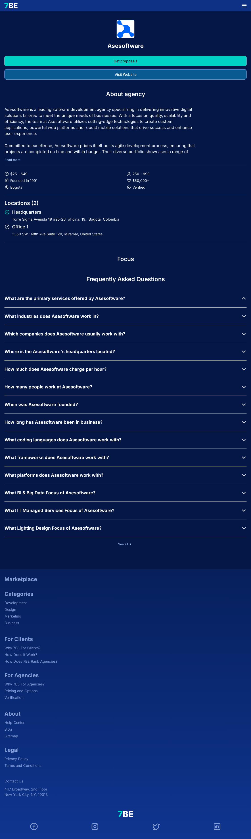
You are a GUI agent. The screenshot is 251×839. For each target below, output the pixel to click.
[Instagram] (94, 827)
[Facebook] (33, 827)
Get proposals (126, 61)
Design (10, 609)
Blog (8, 729)
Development (15, 603)
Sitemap (11, 736)
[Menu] (244, 5)
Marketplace (20, 579)
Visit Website (125, 74)
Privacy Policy (16, 759)
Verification (13, 697)
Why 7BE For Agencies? (24, 684)
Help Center (14, 722)
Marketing (12, 616)
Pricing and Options (21, 691)
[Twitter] (156, 827)
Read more (12, 160)
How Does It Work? (20, 654)
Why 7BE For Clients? (22, 648)
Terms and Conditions (22, 765)
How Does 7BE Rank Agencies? (30, 661)
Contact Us (13, 781)
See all (125, 544)
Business (11, 623)
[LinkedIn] (217, 827)
